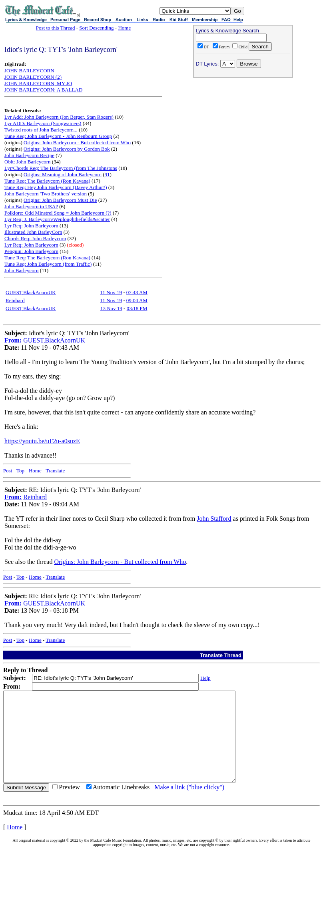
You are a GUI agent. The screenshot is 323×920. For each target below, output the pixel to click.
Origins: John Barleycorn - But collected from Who (77, 142)
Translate (55, 471)
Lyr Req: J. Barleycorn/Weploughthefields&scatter (57, 219)
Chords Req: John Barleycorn (35, 238)
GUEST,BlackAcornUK (31, 292)
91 (107, 174)
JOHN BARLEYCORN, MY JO (38, 83)
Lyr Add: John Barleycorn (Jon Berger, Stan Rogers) (59, 117)
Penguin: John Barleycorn (31, 251)
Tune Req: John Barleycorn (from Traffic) (48, 264)
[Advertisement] (243, 132)
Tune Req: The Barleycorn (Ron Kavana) (47, 181)
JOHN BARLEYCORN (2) (33, 77)
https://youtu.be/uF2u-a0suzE (42, 441)
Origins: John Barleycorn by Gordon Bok (67, 149)
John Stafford (214, 518)
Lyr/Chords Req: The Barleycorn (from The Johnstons (60, 168)
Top (20, 471)
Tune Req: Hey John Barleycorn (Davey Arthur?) (55, 187)
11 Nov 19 (111, 292)
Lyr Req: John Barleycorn (31, 226)
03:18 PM (137, 308)
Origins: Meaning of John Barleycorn (63, 174)
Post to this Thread (55, 28)
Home (124, 28)
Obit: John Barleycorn (27, 162)
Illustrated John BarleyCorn (33, 232)
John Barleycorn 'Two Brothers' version (45, 194)
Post (7, 471)
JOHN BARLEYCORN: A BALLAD (43, 90)
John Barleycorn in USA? (31, 206)
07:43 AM (137, 292)
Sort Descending (96, 28)
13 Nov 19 (111, 308)
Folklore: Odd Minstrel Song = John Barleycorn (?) (58, 213)
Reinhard (15, 300)
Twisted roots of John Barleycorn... (41, 130)
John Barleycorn (21, 270)
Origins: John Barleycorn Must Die (60, 200)
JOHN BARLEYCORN (29, 71)
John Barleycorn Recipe (29, 155)
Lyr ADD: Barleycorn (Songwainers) (42, 123)
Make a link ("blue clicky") (189, 805)
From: (13, 340)
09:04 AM (137, 300)
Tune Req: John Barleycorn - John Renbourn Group (58, 136)
